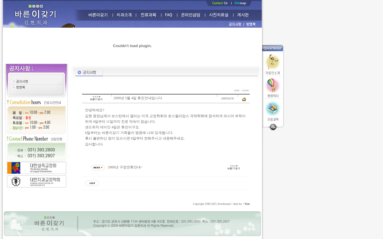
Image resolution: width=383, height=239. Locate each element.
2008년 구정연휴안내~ (125, 167)
